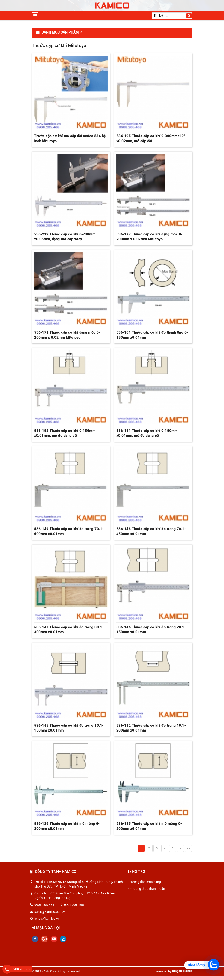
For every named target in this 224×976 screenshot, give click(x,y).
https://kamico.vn (47, 918)
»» (188, 848)
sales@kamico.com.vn (50, 912)
